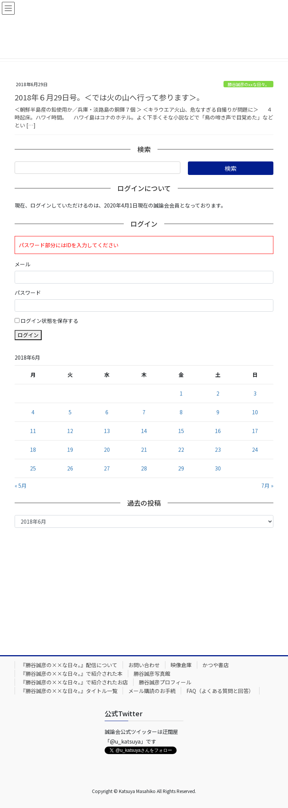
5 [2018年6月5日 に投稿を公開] (70, 412)
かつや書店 (215, 665)
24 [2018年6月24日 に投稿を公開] (255, 449)
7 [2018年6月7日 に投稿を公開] (144, 412)
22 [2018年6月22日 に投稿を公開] (181, 449)
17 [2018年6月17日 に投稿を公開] (255, 431)
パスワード (28, 292)
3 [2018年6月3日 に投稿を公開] (255, 393)
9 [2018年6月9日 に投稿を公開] (217, 412)
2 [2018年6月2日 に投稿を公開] (217, 393)
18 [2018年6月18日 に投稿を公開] (33, 449)
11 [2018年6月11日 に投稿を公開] (33, 431)
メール (22, 264)
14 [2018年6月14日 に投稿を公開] (144, 431)
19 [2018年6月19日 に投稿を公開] (70, 449)
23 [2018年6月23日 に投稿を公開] (218, 449)
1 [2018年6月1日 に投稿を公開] (181, 393)
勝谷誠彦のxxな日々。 (248, 84)
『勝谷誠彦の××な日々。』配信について (68, 665)
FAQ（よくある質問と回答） (220, 690)
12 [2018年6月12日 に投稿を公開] (70, 431)
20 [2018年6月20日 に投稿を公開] (107, 449)
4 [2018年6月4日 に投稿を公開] (33, 412)
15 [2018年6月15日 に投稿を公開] (181, 431)
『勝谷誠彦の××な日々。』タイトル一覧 (68, 690)
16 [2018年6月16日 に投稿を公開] (218, 431)
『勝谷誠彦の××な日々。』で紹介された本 (71, 673)
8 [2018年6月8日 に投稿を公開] (181, 412)
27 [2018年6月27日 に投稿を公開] (107, 468)
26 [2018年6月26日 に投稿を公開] (70, 468)
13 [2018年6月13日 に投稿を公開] (107, 431)
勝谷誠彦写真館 (152, 673)
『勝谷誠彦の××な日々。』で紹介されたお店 (74, 682)
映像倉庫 (181, 665)
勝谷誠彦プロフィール (165, 682)
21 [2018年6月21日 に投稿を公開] (144, 449)
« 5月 (21, 485)
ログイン (28, 335)
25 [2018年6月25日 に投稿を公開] (33, 468)
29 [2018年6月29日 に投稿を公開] (181, 468)
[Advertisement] (144, 589)
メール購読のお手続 (152, 690)
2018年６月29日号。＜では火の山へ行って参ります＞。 (109, 97)
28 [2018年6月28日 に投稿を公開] (144, 468)
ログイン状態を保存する (49, 320)
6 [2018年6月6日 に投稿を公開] (106, 412)
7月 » (267, 485)
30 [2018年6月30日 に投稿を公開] (218, 468)
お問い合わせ (144, 665)
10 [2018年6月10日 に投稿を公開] (255, 412)
